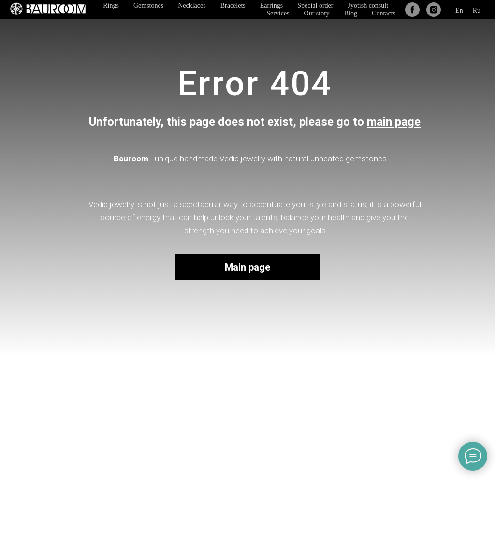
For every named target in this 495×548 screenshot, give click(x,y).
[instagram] (433, 9)
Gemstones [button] (148, 5)
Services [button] (277, 13)
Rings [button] (111, 5)
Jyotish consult (368, 5)
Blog (350, 13)
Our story (317, 13)
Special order (315, 5)
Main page (247, 267)
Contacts (383, 13)
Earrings (271, 5)
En (459, 10)
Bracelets (233, 5)
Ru (476, 10)
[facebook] (412, 9)
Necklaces (192, 5)
